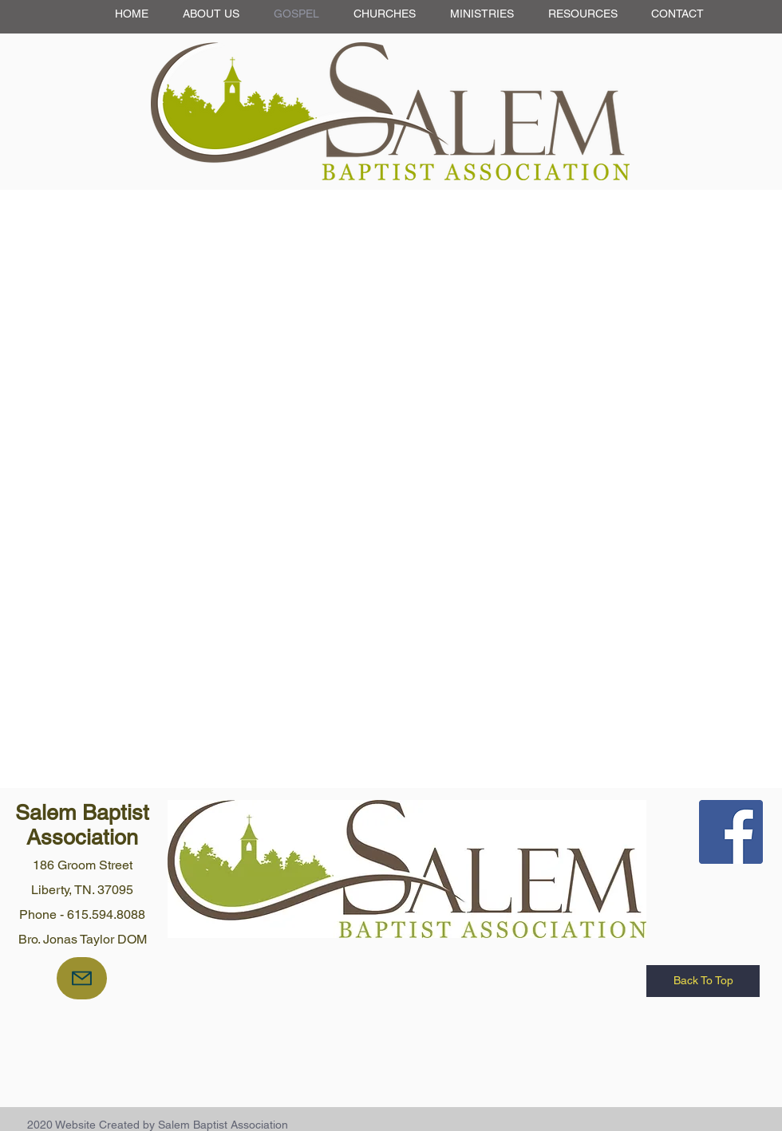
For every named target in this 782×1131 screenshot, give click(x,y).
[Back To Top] (703, 981)
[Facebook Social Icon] (731, 832)
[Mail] (82, 978)
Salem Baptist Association (82, 824)
